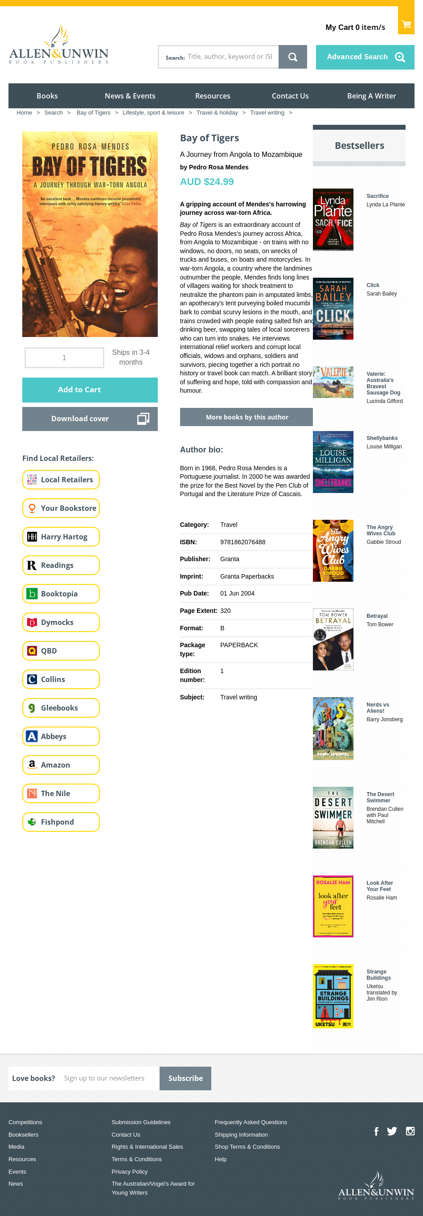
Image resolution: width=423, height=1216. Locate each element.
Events (17, 1171)
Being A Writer (371, 96)
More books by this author (247, 417)
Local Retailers (67, 480)
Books (47, 96)
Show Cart (406, 20)
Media (16, 1146)
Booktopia (59, 594)
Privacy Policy (129, 1171)
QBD (49, 651)
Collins (53, 679)
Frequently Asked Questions (251, 1122)
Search (175, 58)
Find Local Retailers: (58, 458)
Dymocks (57, 622)
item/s (355, 27)
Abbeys (53, 736)
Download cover (80, 418)
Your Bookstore (68, 508)
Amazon (55, 765)
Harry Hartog (64, 537)
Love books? (33, 1078)
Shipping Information (241, 1134)
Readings (57, 565)
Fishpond (57, 822)
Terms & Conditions (136, 1159)
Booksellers (23, 1134)
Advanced (357, 57)
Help (221, 1159)
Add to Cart (79, 389)
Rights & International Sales (147, 1146)
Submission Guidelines (140, 1122)
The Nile (55, 793)
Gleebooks (59, 708)
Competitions (25, 1122)
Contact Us (290, 96)
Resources (212, 96)
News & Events (130, 96)
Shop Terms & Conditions (247, 1146)
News (15, 1183)
